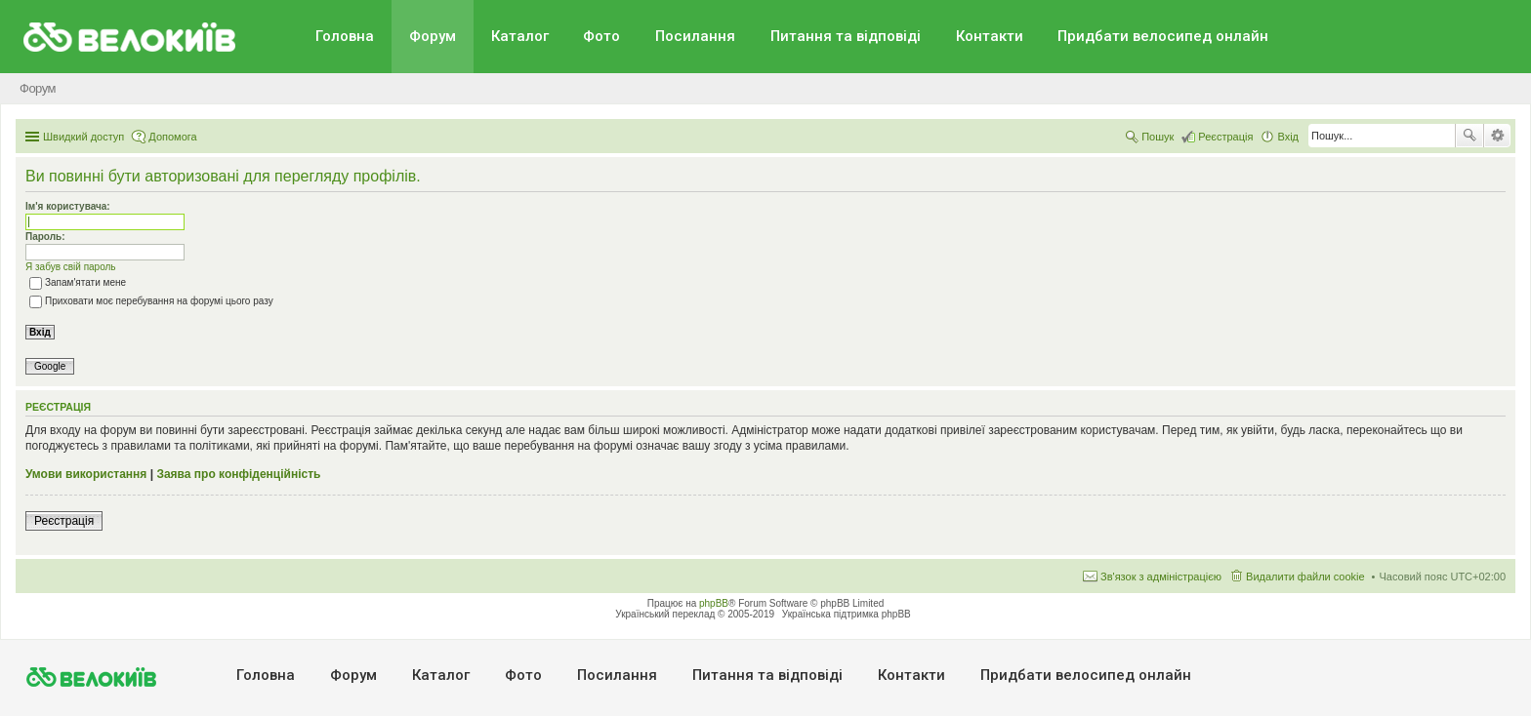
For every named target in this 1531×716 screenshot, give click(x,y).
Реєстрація (64, 521)
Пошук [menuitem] (1157, 136)
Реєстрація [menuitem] (1225, 136)
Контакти (989, 36)
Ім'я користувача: (67, 206)
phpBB (713, 603)
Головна (344, 36)
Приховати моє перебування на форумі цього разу (151, 301)
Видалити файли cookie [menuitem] (1305, 576)
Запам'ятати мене (77, 282)
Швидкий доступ (83, 136)
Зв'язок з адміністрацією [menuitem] (1160, 576)
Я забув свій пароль (70, 266)
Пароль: (45, 236)
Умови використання (85, 474)
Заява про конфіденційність (238, 474)
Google (49, 366)
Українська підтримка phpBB (846, 614)
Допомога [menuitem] (172, 136)
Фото (601, 36)
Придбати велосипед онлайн (1162, 36)
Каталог (520, 36)
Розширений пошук (1497, 135)
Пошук (1469, 135)
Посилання (695, 36)
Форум (432, 36)
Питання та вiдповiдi (845, 36)
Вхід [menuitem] (1288, 136)
